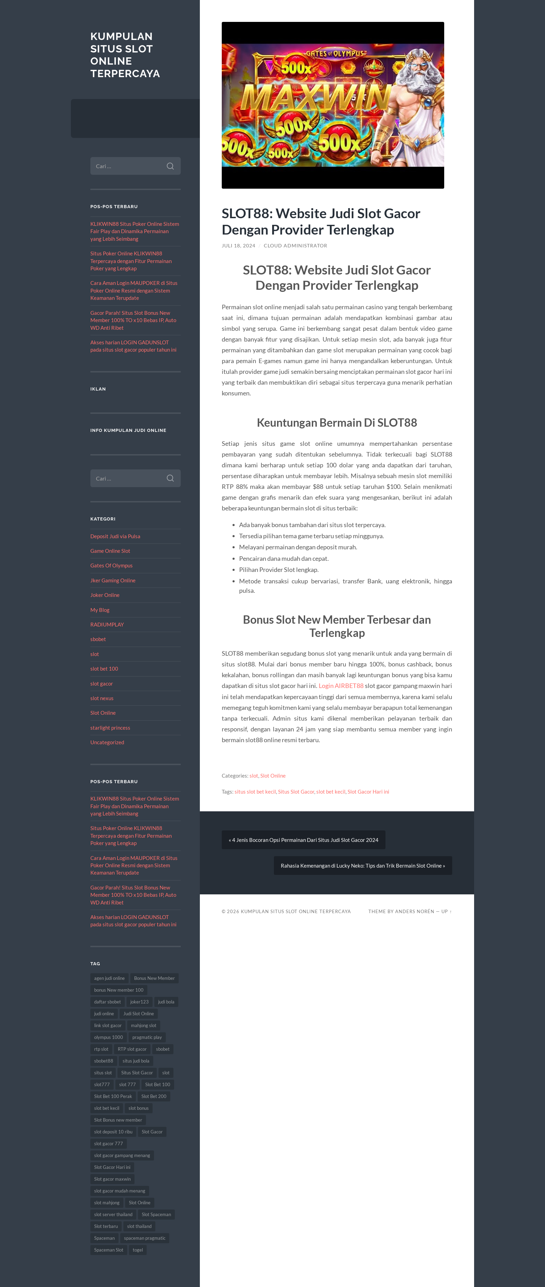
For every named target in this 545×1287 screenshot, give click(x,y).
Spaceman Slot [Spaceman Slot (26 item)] (108, 1250)
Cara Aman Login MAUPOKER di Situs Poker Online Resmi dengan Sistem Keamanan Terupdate (134, 290)
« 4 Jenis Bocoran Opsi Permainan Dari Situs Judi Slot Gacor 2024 (304, 840)
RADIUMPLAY (107, 624)
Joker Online (105, 595)
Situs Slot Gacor (296, 791)
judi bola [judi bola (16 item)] (166, 1002)
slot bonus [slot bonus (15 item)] (139, 1108)
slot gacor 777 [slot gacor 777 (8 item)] (108, 1143)
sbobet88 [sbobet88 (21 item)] (103, 1061)
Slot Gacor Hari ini (368, 791)
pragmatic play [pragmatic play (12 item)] (147, 1037)
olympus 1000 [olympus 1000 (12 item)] (108, 1037)
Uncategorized (107, 742)
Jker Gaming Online (113, 580)
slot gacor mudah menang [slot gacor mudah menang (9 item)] (119, 1191)
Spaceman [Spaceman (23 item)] (104, 1238)
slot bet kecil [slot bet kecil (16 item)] (106, 1108)
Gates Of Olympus (111, 565)
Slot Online (103, 713)
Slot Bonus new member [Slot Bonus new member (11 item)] (118, 1120)
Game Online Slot (110, 551)
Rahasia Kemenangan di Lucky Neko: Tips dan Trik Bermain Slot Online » (363, 865)
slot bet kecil (330, 791)
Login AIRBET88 (341, 685)
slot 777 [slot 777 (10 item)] (127, 1084)
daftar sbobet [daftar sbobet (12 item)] (107, 1002)
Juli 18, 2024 (238, 245)
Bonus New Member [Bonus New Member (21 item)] (154, 978)
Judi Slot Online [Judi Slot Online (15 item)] (138, 1013)
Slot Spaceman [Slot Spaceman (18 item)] (156, 1214)
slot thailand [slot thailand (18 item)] (139, 1226)
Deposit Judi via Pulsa (115, 536)
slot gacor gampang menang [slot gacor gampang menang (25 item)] (122, 1155)
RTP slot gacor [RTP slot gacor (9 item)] (132, 1049)
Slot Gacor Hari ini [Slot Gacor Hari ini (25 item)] (112, 1167)
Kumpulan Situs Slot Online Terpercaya (125, 55)
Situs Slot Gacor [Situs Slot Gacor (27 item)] (137, 1072)
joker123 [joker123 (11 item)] (139, 1002)
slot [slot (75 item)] (166, 1072)
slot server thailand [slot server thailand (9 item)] (113, 1214)
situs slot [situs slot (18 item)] (103, 1072)
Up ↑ (446, 911)
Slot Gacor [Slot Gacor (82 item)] (152, 1131)
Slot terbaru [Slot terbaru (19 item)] (106, 1226)
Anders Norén (414, 911)
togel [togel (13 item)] (138, 1250)
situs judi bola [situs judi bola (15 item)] (136, 1061)
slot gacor (101, 683)
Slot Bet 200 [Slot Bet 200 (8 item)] (153, 1096)
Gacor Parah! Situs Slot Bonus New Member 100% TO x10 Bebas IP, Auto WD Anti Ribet (133, 320)
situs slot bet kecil (255, 791)
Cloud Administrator (295, 245)
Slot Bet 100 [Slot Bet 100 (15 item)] (157, 1084)
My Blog (99, 610)
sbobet (98, 639)
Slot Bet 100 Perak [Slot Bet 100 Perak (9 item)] (113, 1096)
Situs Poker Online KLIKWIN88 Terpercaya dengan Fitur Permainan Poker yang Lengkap (131, 260)
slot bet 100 (104, 668)
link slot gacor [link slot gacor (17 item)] (108, 1025)
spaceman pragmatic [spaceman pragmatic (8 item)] (144, 1238)
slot (94, 654)
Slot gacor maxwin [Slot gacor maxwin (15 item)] (112, 1179)
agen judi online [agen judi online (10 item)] (109, 978)
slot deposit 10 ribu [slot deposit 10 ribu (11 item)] (113, 1131)
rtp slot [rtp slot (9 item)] (101, 1049)
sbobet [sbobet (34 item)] (163, 1049)
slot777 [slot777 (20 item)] (102, 1084)
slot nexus (102, 698)
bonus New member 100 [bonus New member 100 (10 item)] (119, 990)
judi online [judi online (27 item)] (104, 1013)
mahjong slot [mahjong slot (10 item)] (143, 1025)
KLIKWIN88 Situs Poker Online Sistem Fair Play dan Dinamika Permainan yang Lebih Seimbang (134, 231)
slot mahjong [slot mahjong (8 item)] (107, 1202)
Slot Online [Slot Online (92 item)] (140, 1202)
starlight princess (110, 727)
